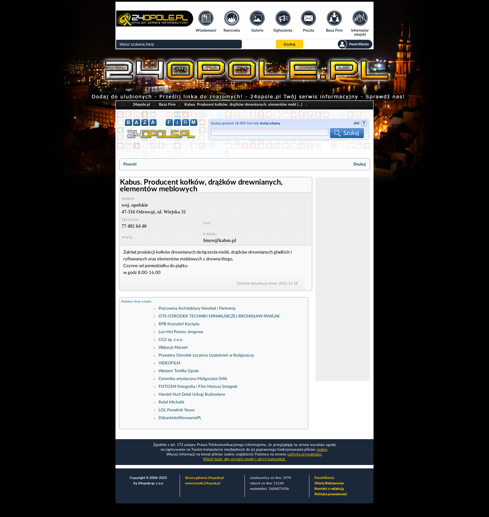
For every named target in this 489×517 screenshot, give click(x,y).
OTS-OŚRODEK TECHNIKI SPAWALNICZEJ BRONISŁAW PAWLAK (219, 316)
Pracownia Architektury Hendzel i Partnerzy (197, 308)
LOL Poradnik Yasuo (177, 410)
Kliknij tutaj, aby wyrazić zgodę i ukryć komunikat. (244, 459)
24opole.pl (141, 104)
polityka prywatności (304, 454)
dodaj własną (270, 123)
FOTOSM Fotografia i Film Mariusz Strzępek (198, 386)
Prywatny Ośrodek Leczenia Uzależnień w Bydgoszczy (206, 355)
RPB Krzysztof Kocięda (179, 324)
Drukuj (360, 164)
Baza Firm (167, 104)
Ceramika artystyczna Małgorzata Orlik (193, 379)
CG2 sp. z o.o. (171, 340)
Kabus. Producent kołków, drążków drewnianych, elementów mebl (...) (243, 104)
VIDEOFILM (169, 363)
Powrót (130, 164)
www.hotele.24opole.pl (202, 483)
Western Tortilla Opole (179, 371)
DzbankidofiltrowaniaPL (180, 418)
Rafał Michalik (171, 402)
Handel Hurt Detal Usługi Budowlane (192, 394)
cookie (321, 449)
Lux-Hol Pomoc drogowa (181, 332)
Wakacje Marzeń (173, 347)
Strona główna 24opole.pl (204, 478)
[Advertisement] (342, 279)
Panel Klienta (324, 478)
